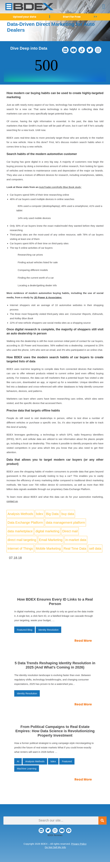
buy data (68, 514)
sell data (95, 548)
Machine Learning (26, 768)
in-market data (75, 540)
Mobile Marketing (48, 548)
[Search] (102, 820)
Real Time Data (75, 548)
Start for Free (72, 16)
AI (18, 761)
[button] (104, 7)
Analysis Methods (20, 514)
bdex (39, 514)
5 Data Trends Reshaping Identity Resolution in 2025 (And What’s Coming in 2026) (55, 665)
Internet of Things (20, 548)
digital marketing (47, 531)
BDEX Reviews (54, 835)
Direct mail (70, 531)
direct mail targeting (22, 540)
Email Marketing (50, 540)
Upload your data (24, 16)
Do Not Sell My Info (55, 847)
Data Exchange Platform (25, 522)
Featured (67, 761)
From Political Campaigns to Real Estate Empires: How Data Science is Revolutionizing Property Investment (55, 731)
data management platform (65, 522)
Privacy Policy (78, 843)
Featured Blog (24, 629)
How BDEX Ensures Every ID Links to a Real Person (55, 601)
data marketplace (20, 531)
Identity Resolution (48, 629)
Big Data (52, 514)
